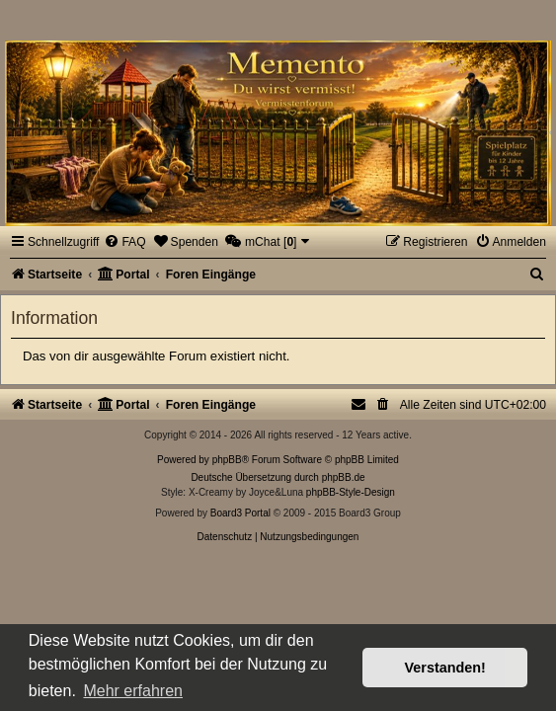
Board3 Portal (240, 513)
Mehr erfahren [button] (133, 690)
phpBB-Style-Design (350, 492)
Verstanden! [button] (445, 667)
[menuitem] (124, 242)
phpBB (227, 459)
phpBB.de (343, 477)
